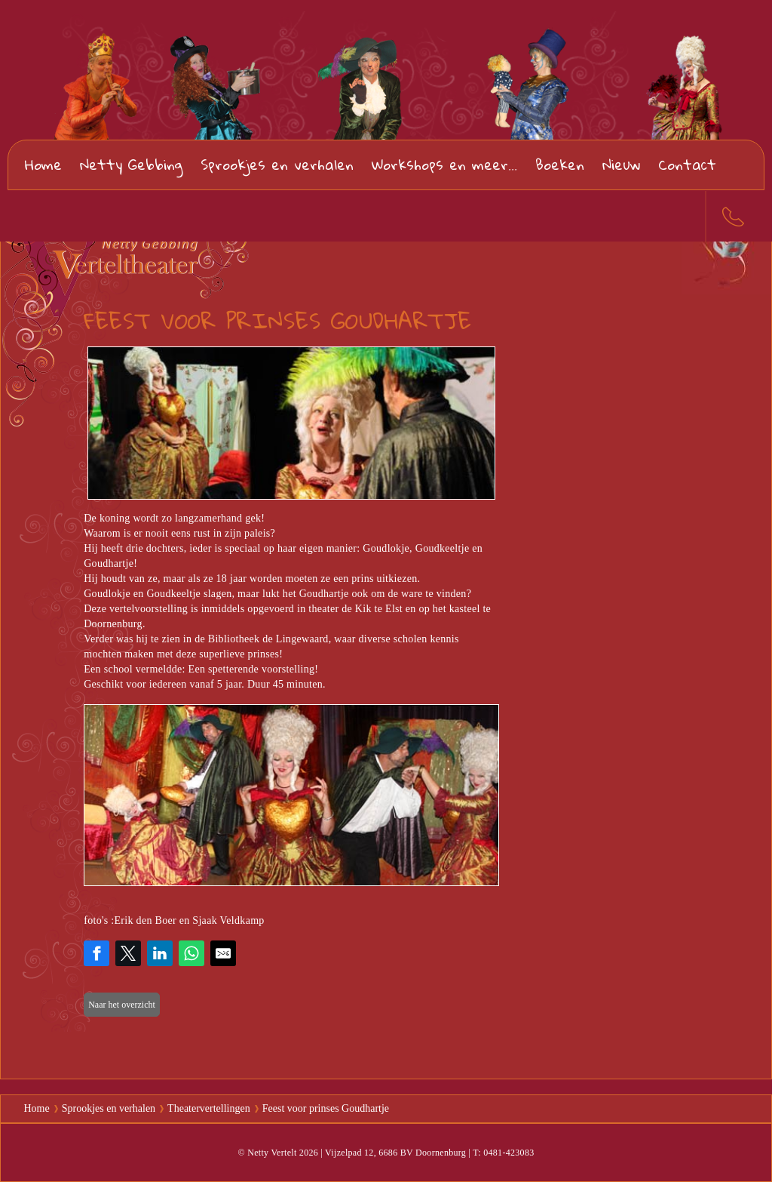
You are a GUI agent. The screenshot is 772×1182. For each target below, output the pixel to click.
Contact (687, 164)
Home (43, 164)
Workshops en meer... (444, 164)
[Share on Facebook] (96, 953)
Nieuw (621, 164)
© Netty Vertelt (266, 1152)
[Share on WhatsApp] (191, 953)
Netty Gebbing (131, 164)
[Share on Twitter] (128, 953)
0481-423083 (728, 216)
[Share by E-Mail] (223, 953)
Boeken (559, 164)
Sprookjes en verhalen (277, 164)
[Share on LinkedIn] (160, 953)
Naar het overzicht (121, 1004)
